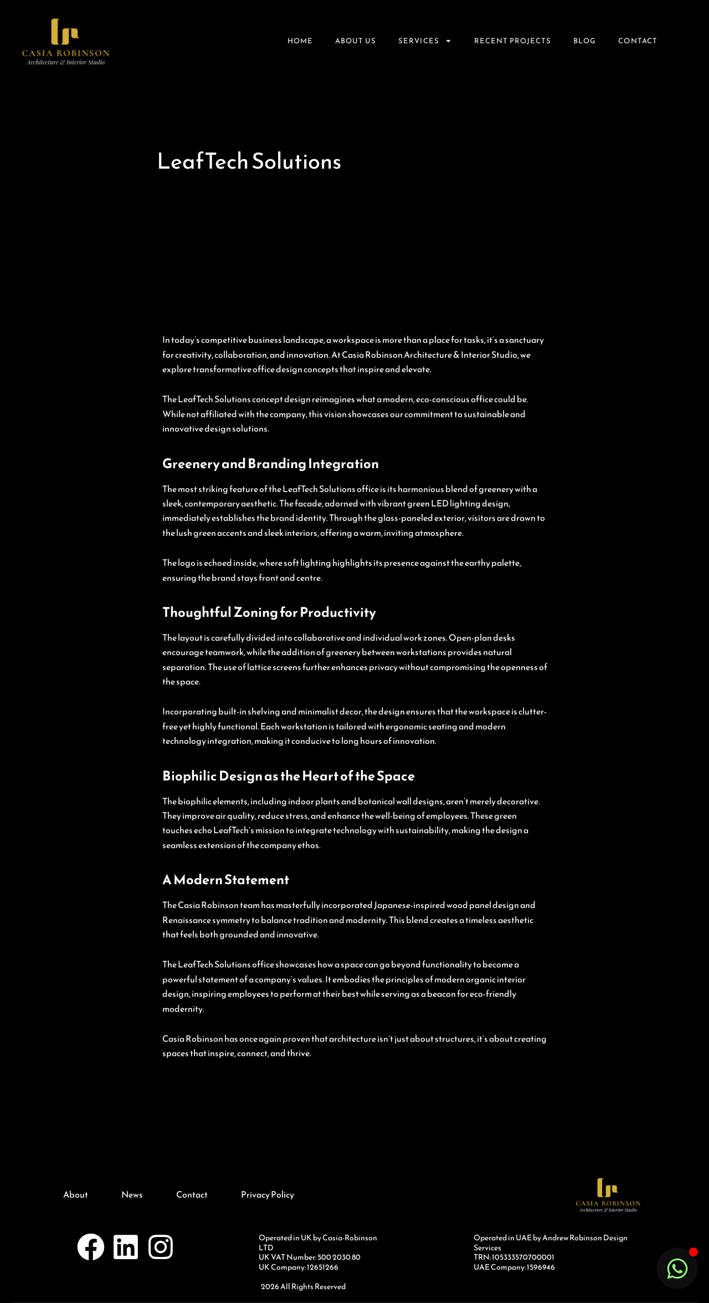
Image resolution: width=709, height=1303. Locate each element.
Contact (637, 41)
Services (424, 41)
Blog (584, 41)
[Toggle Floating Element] (677, 1268)
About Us (355, 41)
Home (300, 41)
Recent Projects (513, 41)
